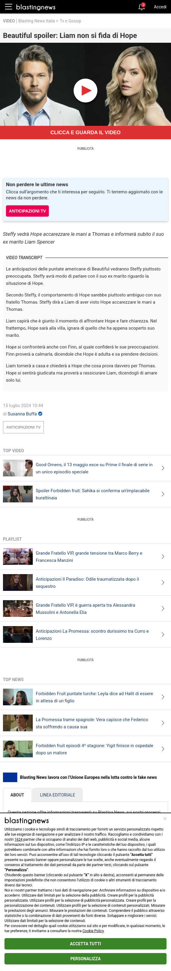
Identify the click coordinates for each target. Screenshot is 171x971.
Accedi (160, 6)
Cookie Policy (93, 931)
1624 (19, 839)
